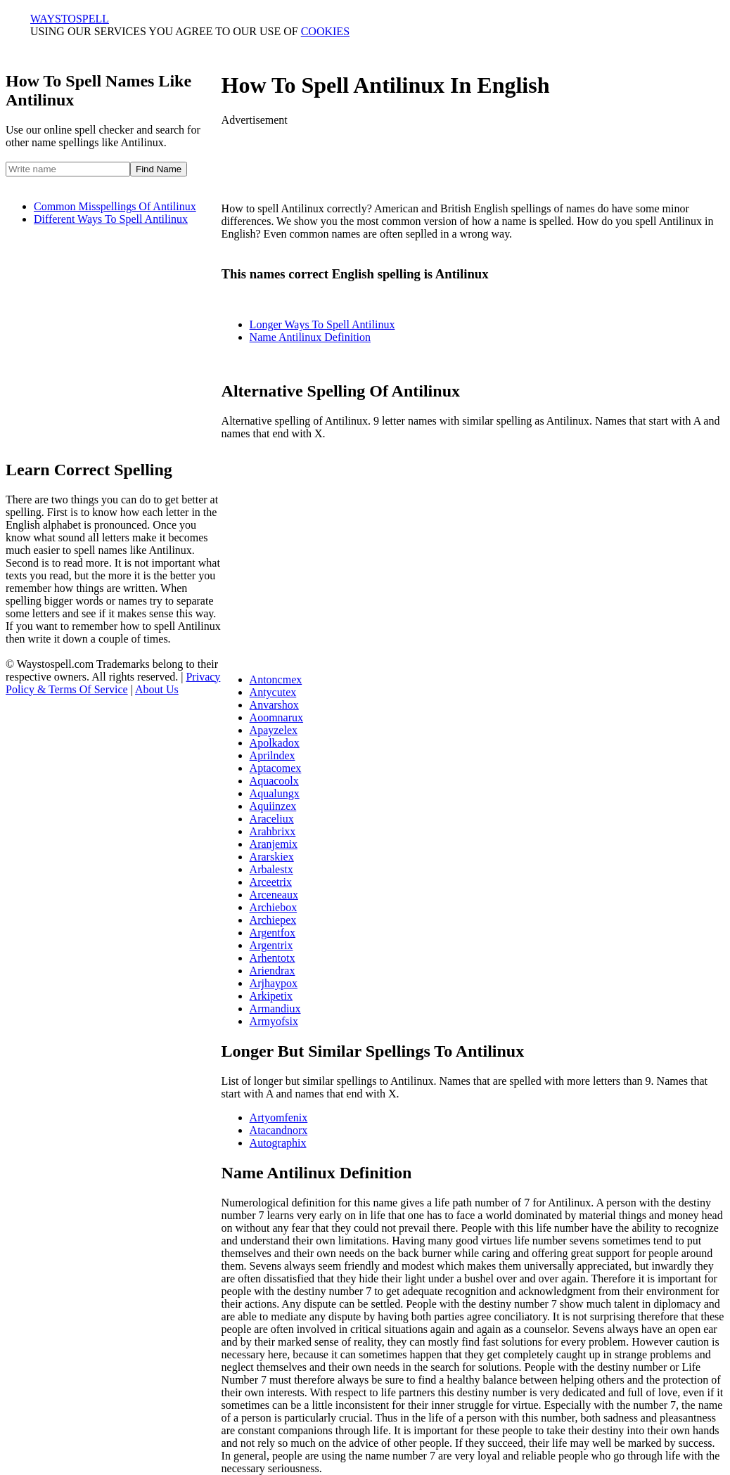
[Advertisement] (124, 335)
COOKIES (325, 31)
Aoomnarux (276, 717)
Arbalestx (271, 869)
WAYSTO (69, 19)
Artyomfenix (279, 1117)
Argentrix (271, 945)
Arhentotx (272, 958)
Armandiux (275, 1009)
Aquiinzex (273, 806)
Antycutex (273, 692)
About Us (157, 689)
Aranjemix (273, 844)
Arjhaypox (273, 983)
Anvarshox (274, 705)
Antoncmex (276, 679)
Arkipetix (271, 996)
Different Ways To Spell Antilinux (111, 219)
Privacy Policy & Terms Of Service (113, 683)
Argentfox (272, 933)
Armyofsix (274, 1021)
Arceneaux (274, 895)
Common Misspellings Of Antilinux (115, 206)
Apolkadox (275, 743)
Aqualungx (275, 793)
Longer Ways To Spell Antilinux (322, 324)
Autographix (278, 1143)
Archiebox (273, 907)
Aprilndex (272, 755)
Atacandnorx (279, 1130)
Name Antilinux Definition (310, 337)
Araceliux (272, 819)
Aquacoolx (274, 781)
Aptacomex (276, 768)
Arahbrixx (273, 831)
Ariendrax (272, 971)
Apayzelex (273, 730)
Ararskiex (272, 857)
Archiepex (273, 920)
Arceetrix (271, 882)
